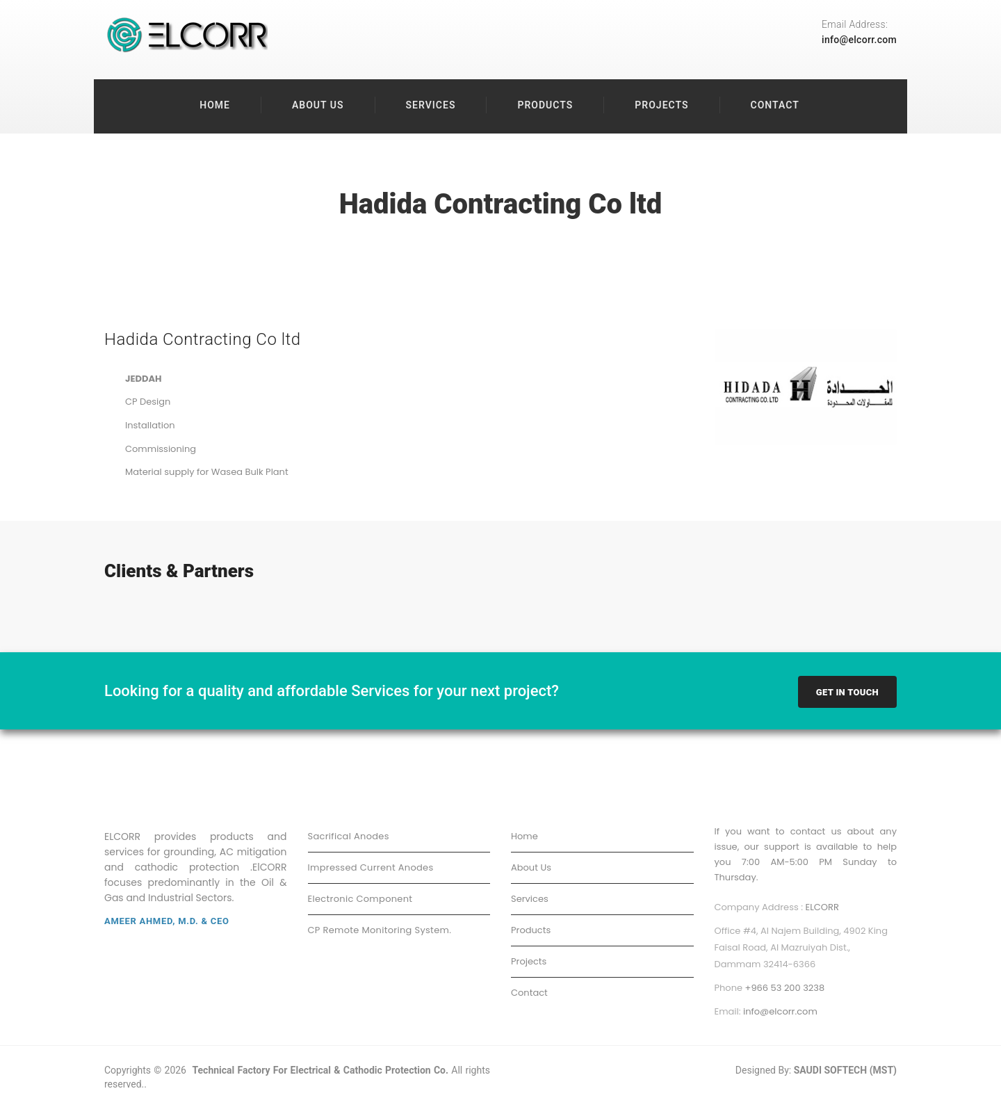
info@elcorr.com (859, 39)
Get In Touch (847, 693)
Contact (775, 105)
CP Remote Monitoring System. (380, 931)
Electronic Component (360, 900)
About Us (318, 105)
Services (431, 105)
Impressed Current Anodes (371, 868)
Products (545, 105)
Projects (661, 105)
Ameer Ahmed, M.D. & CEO (166, 922)
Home (215, 105)
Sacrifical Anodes (348, 837)
